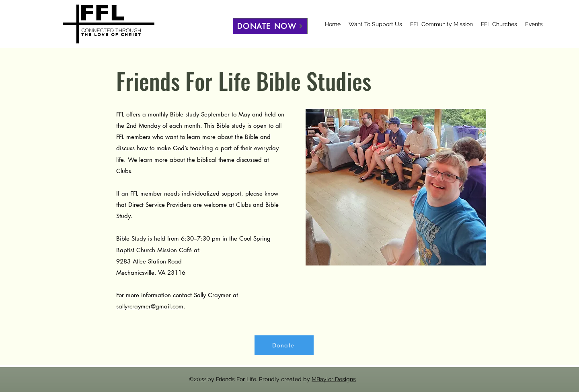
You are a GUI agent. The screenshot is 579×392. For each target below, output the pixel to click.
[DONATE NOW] (270, 26)
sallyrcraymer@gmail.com (149, 306)
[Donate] (284, 345)
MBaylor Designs (334, 379)
